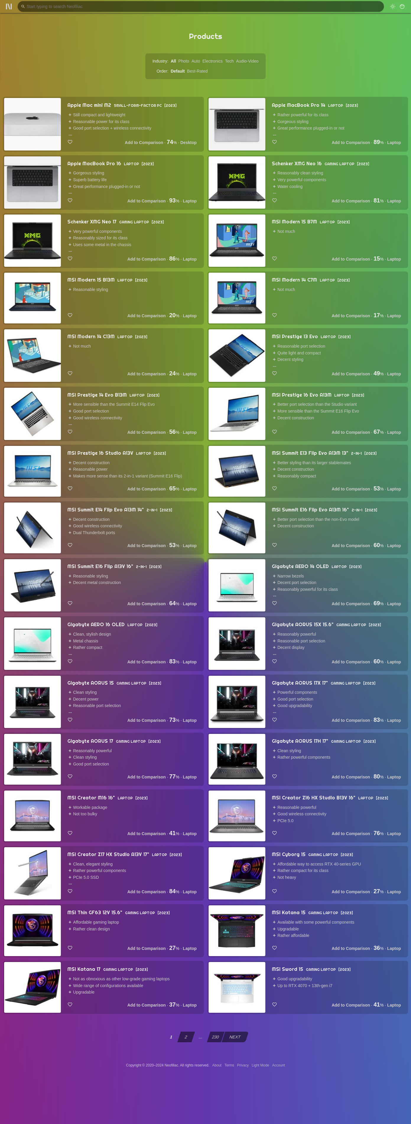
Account (278, 1065)
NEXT (235, 1037)
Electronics (212, 61)
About (216, 1065)
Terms (229, 1065)
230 (215, 1037)
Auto (195, 61)
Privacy (242, 1065)
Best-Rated (197, 71)
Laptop (394, 142)
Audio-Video (247, 61)
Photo (183, 61)
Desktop (188, 142)
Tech (229, 61)
